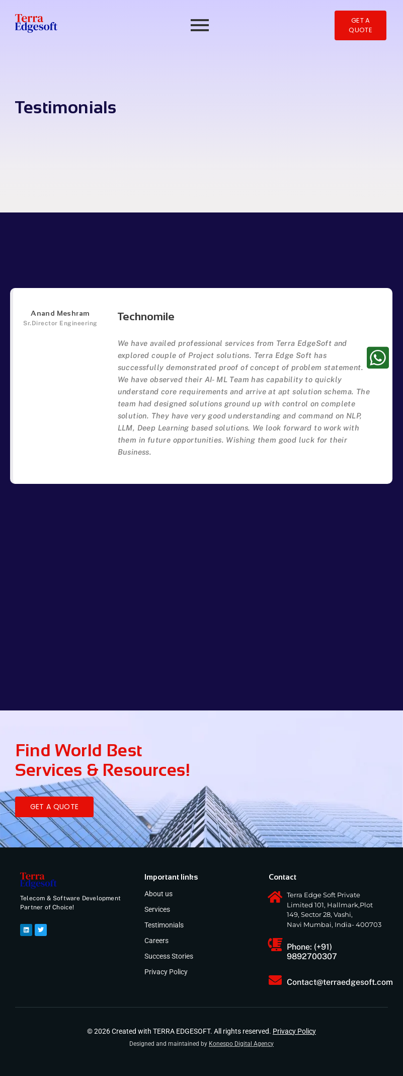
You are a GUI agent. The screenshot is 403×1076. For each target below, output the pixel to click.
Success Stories (168, 956)
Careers (156, 941)
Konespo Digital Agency (241, 1043)
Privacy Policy (166, 972)
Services (157, 909)
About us (158, 894)
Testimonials (164, 925)
